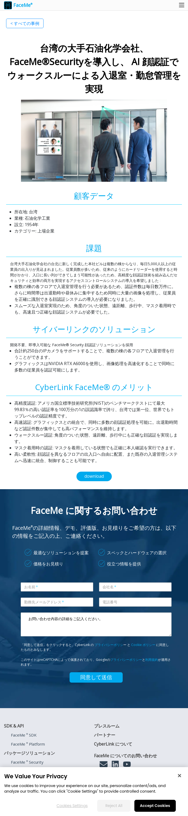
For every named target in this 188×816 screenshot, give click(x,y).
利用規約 (151, 659)
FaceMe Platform (28, 744)
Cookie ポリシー (143, 644)
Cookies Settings (72, 805)
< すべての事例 (24, 23)
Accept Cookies (155, 805)
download (94, 476)
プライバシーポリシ (109, 644)
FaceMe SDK (24, 735)
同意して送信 (96, 677)
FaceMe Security (27, 762)
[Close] (179, 775)
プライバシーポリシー (126, 659)
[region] (94, 791)
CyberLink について (113, 744)
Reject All (113, 805)
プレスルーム (106, 726)
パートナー (104, 735)
